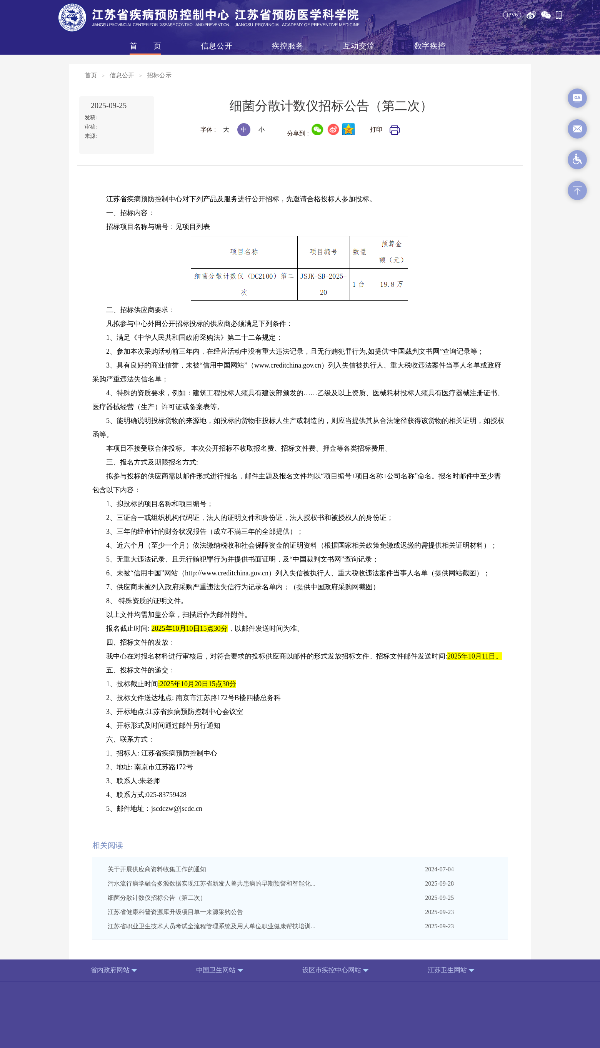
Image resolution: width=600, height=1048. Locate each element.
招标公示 (159, 75)
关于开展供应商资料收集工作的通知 (157, 869)
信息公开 (216, 46)
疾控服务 (287, 46)
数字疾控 (430, 46)
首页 (145, 46)
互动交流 (359, 46)
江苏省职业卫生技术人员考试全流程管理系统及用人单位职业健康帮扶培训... (211, 926)
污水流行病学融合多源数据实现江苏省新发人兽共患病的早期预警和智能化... (211, 883)
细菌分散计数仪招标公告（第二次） (157, 897)
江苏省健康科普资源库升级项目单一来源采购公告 (175, 912)
